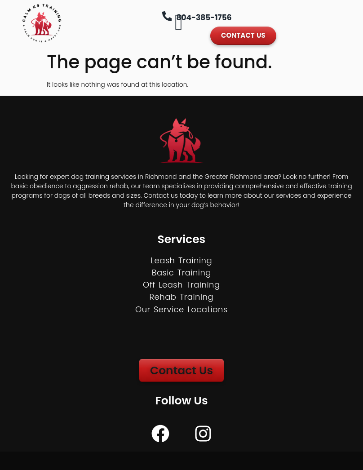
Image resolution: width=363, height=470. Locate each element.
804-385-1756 (204, 17)
